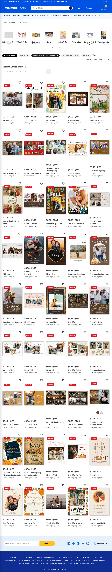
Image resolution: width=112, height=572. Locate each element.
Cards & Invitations (9, 23)
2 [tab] (55, 47)
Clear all (95, 55)
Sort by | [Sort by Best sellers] (89, 59)
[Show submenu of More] (99, 15)
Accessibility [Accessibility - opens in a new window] (23, 560)
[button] (12, 82)
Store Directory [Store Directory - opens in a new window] (27, 557)
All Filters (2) (9, 55)
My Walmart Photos (49, 1)
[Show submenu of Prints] (44, 15)
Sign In (104, 1)
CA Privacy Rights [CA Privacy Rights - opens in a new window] (98, 560)
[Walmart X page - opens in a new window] (73, 543)
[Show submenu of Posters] (68, 15)
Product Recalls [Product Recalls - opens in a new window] (10, 560)
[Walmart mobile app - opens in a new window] (100, 543)
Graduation (26, 15)
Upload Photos (62, 1)
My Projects (37, 1)
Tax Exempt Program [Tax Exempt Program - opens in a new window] (35, 560)
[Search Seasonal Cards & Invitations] (24, 71)
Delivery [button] (24, 55)
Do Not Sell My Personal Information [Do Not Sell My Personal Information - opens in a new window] (53, 564)
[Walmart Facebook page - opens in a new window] (68, 543)
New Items (16, 15)
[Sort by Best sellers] (101, 59)
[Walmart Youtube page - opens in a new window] (83, 543)
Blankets (88, 15)
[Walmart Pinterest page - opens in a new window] (78, 543)
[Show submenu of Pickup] (37, 15)
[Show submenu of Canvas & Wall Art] (83, 15)
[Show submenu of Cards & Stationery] (60, 15)
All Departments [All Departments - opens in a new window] (13, 557)
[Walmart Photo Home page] (15, 8)
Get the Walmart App (53, 560)
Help (78, 8)
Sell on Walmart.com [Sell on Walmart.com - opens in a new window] (64, 557)
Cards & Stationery (53, 15)
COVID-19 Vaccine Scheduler (91, 557)
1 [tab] (52, 47)
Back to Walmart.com (11, 1)
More (96, 15)
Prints (42, 15)
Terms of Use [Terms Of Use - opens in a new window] (68, 560)
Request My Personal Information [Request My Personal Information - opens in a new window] (82, 564)
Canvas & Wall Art (77, 15)
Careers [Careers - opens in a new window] (39, 557)
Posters (65, 15)
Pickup (34, 15)
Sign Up (47, 543)
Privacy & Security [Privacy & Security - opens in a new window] (82, 560)
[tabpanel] (8, 37)
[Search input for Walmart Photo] (50, 8)
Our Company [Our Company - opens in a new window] (49, 557)
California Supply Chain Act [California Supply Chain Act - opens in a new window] (28, 564)
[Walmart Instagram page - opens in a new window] (87, 543)
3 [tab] (59, 47)
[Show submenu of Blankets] (92, 15)
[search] (48, 71)
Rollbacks (7, 15)
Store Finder (27, 1)
